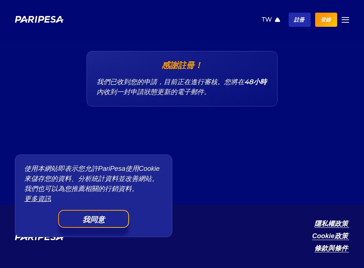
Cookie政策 (330, 236)
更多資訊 (37, 198)
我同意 (93, 220)
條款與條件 (331, 248)
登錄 (325, 19)
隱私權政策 (331, 223)
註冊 (299, 19)
